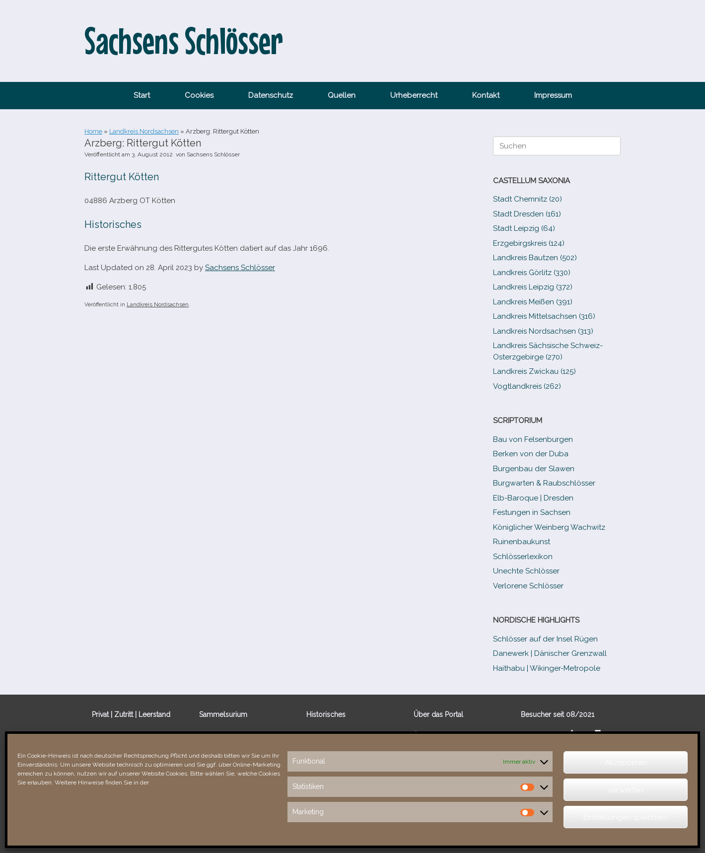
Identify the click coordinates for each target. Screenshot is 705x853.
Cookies (199, 95)
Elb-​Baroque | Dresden (533, 498)
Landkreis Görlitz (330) (531, 272)
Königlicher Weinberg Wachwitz (549, 527)
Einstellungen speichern (625, 817)
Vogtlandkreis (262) (527, 386)
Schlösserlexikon (523, 556)
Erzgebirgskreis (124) (528, 243)
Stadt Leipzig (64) (524, 228)
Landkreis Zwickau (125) (534, 371)
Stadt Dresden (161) (527, 214)
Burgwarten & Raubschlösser (544, 483)
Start (142, 95)
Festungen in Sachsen (531, 512)
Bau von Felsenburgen (533, 439)
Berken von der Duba (530, 453)
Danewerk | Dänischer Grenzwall (550, 653)
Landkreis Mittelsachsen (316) (544, 316)
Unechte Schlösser (526, 571)
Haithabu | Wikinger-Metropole (546, 668)
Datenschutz (270, 95)
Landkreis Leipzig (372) (532, 287)
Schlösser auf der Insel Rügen (545, 639)
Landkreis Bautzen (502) (535, 257)
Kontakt (485, 95)
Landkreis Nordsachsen (144, 131)
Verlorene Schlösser (528, 585)
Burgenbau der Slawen (533, 468)
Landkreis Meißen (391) (532, 301)
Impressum (553, 95)
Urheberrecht (413, 95)
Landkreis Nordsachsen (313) (543, 331)
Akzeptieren (626, 762)
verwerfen (625, 789)
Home (93, 131)
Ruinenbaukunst (521, 541)
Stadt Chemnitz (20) (527, 199)
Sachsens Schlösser (213, 154)
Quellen (341, 95)
